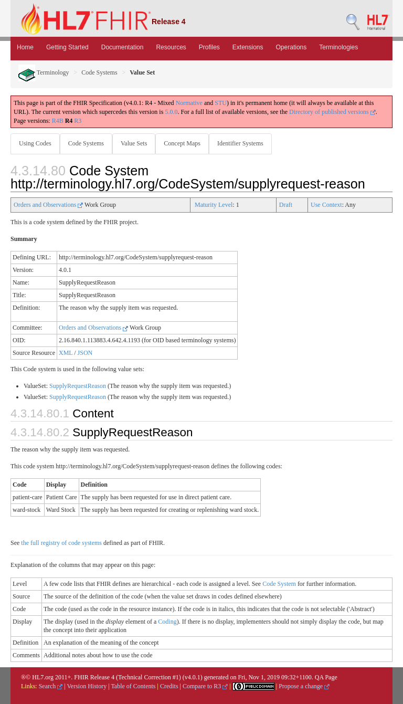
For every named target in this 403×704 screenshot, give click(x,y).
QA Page (326, 677)
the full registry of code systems (61, 543)
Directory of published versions (332, 111)
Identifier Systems (240, 143)
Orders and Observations (48, 204)
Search (51, 686)
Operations (291, 47)
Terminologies (338, 47)
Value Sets (134, 143)
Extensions (247, 47)
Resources (171, 47)
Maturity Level (213, 204)
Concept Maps (182, 143)
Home (25, 47)
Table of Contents (133, 686)
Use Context (326, 204)
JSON (85, 352)
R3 (77, 120)
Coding (167, 621)
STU (221, 103)
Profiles (209, 47)
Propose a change (304, 686)
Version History (87, 686)
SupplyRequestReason (77, 386)
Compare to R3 (205, 686)
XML (65, 352)
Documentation (122, 47)
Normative (189, 103)
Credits (169, 686)
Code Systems (99, 72)
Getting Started (67, 47)
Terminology (43, 72)
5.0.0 (171, 111)
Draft (285, 204)
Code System (279, 583)
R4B (57, 120)
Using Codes (35, 143)
